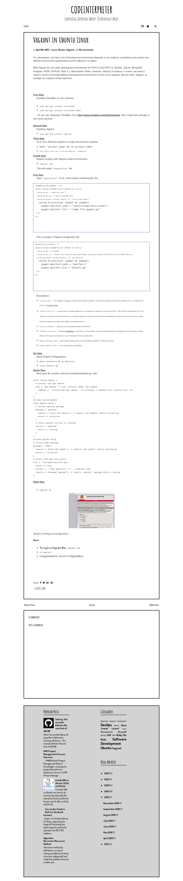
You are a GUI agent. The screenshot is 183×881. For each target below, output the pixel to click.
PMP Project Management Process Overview (54, 754)
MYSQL (103, 735)
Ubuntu (61, 49)
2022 (107, 779)
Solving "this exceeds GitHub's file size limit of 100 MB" (55, 725)
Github (116, 725)
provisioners (70, 331)
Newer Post (29, 604)
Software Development (113, 740)
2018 (106, 797)
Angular (113, 721)
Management (107, 731)
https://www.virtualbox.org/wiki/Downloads (99, 115)
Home (26, 26)
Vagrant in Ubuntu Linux (60, 39)
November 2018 (111, 803)
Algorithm (105, 721)
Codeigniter (121, 721)
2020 (107, 785)
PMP (114, 735)
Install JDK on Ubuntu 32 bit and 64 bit (62, 783)
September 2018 (111, 809)
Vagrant (70, 49)
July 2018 (108, 820)
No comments (86, 49)
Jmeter (104, 728)
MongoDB (122, 731)
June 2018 (108, 826)
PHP (109, 735)
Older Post (154, 604)
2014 (106, 843)
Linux (54, 49)
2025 (107, 773)
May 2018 (108, 832)
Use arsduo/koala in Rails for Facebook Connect (54, 812)
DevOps (106, 724)
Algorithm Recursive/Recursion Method (54, 840)
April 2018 (108, 838)
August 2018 (109, 814)
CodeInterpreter (91, 9)
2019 (106, 791)
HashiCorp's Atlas (52, 305)
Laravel (115, 728)
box (68, 301)
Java (123, 725)
